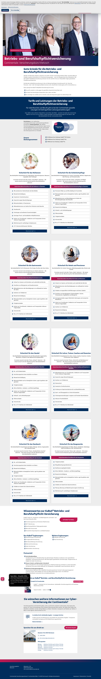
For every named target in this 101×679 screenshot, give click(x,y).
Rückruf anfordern (36, 621)
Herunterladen (77, 581)
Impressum (4, 7)
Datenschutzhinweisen (29, 4)
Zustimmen (5, 10)
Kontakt (89, 676)
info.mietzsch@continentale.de (47, 638)
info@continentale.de (54, 676)
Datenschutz (77, 3)
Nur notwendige (15, 10)
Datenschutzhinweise (13, 7)
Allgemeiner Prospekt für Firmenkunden (34, 581)
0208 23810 (42, 635)
